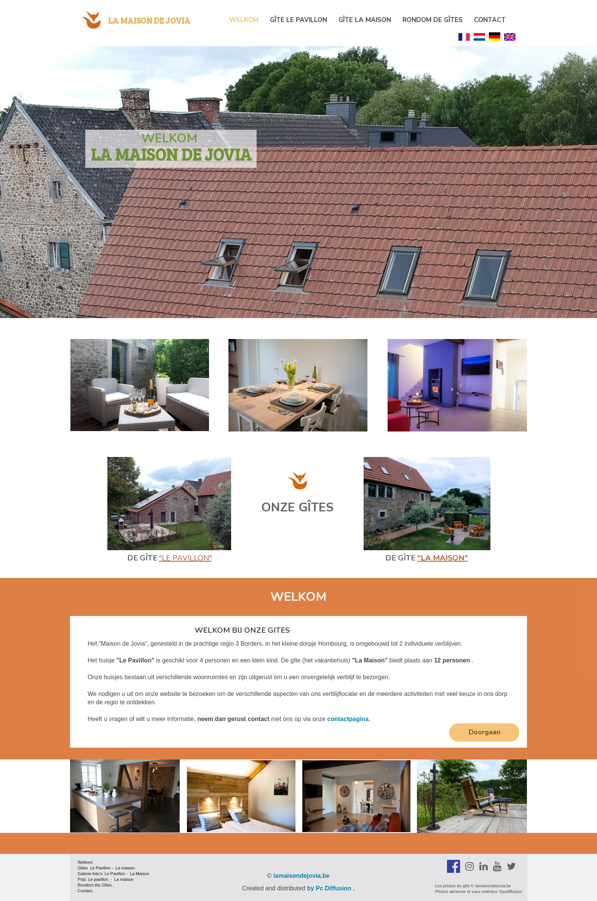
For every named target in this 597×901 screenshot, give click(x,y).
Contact (490, 20)
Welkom (244, 20)
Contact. (85, 890)
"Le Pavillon (184, 558)
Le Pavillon (99, 868)
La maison (125, 868)
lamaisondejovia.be (301, 875)
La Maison (139, 873)
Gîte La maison (364, 20)
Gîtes (107, 885)
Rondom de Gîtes (432, 20)
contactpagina (348, 719)
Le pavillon (98, 879)
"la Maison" (442, 558)
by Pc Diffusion (329, 888)
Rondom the (90, 885)
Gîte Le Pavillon (298, 20)
